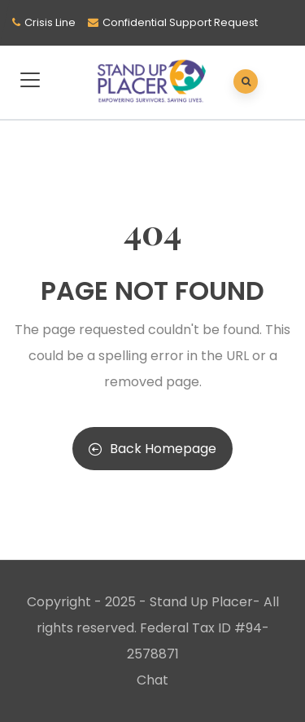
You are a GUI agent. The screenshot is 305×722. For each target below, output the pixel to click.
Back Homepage (152, 448)
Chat (152, 680)
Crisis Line (50, 22)
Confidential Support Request (180, 22)
